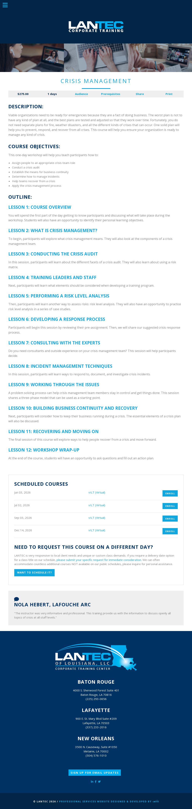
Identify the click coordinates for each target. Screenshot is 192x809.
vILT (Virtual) (96, 492)
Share (140, 94)
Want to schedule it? (34, 572)
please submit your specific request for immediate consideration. (99, 560)
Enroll (170, 493)
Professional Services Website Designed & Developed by (109, 801)
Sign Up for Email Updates (95, 772)
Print (169, 94)
